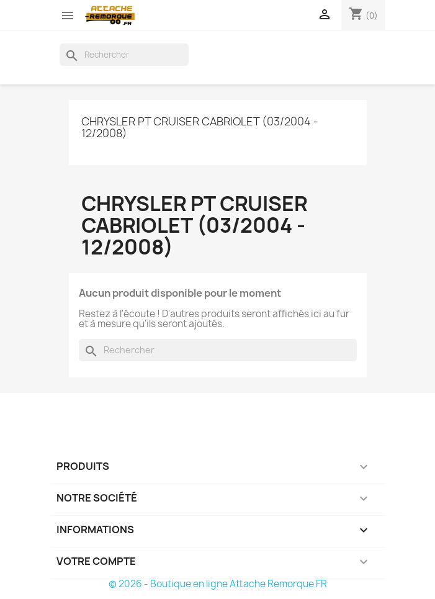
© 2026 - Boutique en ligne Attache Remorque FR (218, 583)
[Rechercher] (124, 54)
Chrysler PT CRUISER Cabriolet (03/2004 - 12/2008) (199, 127)
